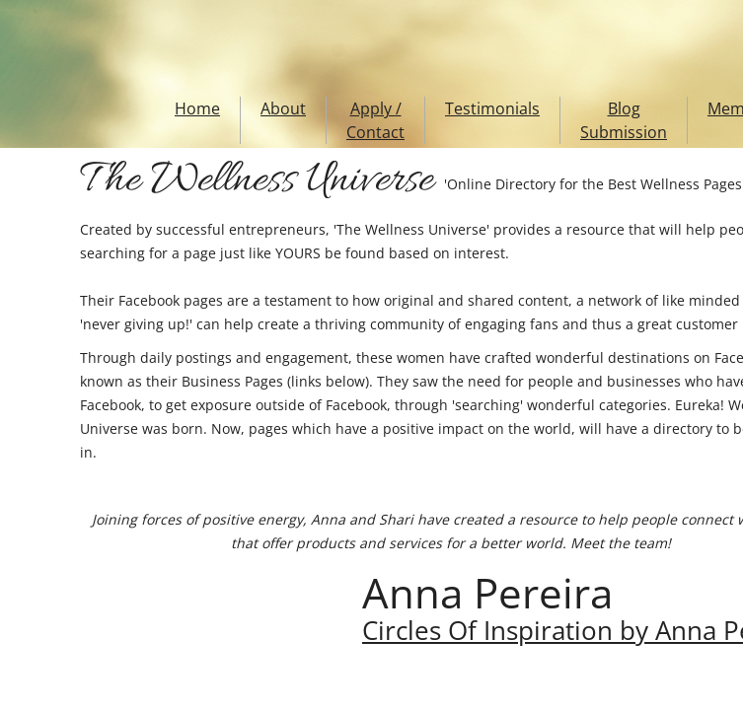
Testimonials (492, 108)
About (283, 108)
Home (197, 108)
